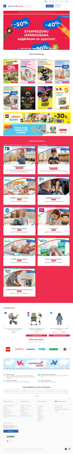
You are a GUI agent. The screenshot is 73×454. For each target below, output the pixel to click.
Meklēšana (49, 6)
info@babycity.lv (58, 6)
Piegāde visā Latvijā (24, 409)
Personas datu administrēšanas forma (62, 409)
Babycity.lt (40, 412)
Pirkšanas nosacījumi (24, 412)
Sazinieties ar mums (24, 414)
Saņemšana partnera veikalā (25, 415)
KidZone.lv (40, 409)
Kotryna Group (40, 410)
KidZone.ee (40, 419)
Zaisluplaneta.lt (40, 417)
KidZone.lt (40, 420)
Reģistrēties (11, 431)
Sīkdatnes (56, 410)
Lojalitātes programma (7, 412)
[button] (6, 32)
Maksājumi (22, 407)
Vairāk (36, 396)
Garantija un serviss (7, 410)
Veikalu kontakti (6, 414)
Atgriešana (22, 410)
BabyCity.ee (40, 414)
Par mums (5, 407)
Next (68, 326)
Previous (4, 326)
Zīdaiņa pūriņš (6, 409)
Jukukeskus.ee (40, 415)
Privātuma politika (58, 407)
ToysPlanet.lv (40, 407)
